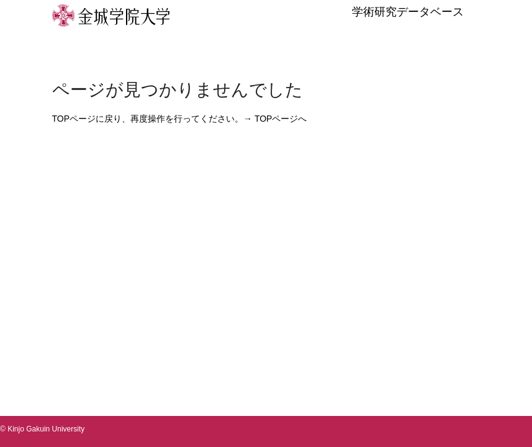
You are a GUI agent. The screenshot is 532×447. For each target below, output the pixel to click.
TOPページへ (281, 119)
